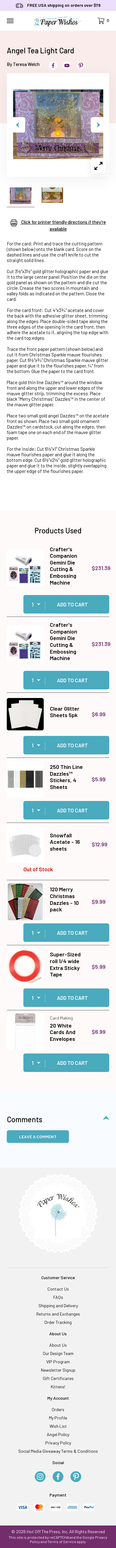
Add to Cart (72, 604)
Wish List (58, 1426)
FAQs (58, 1297)
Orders (58, 1409)
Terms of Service (61, 1541)
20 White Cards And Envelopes (62, 1032)
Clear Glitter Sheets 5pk (64, 712)
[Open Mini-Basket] (103, 21)
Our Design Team (58, 1353)
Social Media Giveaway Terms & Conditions (58, 1451)
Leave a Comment (38, 1136)
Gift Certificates (58, 1378)
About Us (58, 1345)
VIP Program (58, 1361)
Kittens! (58, 1386)
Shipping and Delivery (58, 1305)
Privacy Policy (58, 1442)
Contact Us (58, 1288)
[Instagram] (40, 1477)
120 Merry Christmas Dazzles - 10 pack (64, 899)
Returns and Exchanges (58, 1313)
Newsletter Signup (58, 1370)
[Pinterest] (75, 1477)
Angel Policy (58, 1434)
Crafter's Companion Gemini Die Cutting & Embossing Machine (63, 566)
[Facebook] (58, 1477)
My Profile (58, 1417)
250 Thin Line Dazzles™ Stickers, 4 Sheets (66, 776)
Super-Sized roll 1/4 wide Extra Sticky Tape (65, 964)
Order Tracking (58, 1322)
